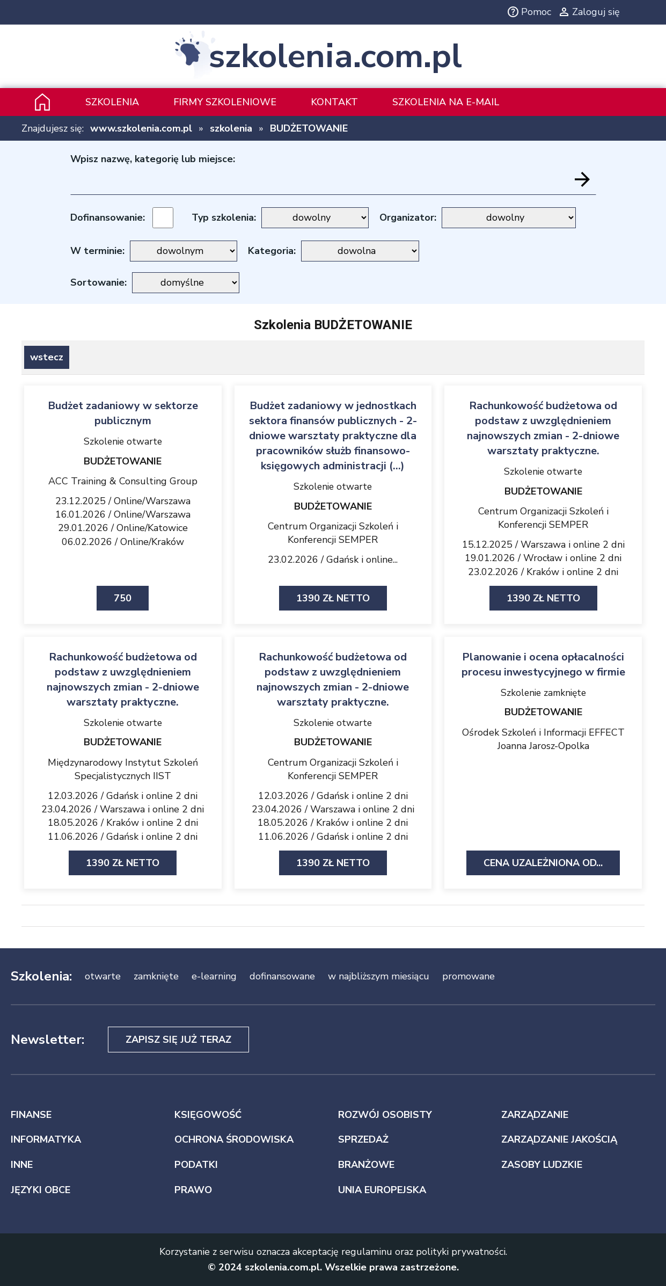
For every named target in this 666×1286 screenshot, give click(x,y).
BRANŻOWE (366, 1164)
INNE (22, 1164)
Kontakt (334, 102)
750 (122, 598)
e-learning (214, 976)
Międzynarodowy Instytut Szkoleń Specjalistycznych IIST (123, 769)
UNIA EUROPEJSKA (382, 1189)
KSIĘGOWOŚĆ (207, 1114)
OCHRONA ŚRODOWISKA (234, 1139)
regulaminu (366, 1251)
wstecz (46, 357)
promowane (468, 976)
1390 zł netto (333, 598)
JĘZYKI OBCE (40, 1189)
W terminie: (97, 250)
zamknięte (156, 976)
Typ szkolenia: (224, 217)
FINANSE (31, 1114)
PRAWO (193, 1189)
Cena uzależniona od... (543, 862)
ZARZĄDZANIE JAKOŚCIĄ (559, 1139)
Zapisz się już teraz (178, 1039)
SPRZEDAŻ (363, 1139)
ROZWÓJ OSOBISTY (385, 1114)
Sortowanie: (98, 282)
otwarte (103, 976)
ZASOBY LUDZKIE (541, 1164)
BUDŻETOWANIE (309, 128)
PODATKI (196, 1164)
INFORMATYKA (46, 1139)
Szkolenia (112, 102)
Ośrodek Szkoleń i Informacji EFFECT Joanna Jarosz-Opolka (543, 739)
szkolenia (231, 128)
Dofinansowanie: (107, 217)
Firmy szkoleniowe (224, 102)
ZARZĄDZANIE (534, 1114)
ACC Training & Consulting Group (122, 481)
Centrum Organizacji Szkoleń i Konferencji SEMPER (333, 533)
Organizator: (407, 217)
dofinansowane (282, 976)
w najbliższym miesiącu (378, 976)
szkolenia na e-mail (445, 102)
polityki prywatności (461, 1251)
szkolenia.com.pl (335, 56)
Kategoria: (272, 250)
